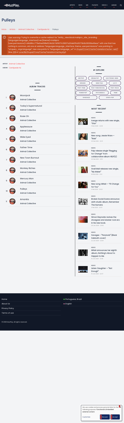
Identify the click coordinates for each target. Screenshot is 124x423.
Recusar (105, 417)
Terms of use (8, 313)
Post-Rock (115, 88)
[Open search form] (120, 5)
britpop (81, 78)
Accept (115, 417)
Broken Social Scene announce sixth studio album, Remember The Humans (105, 202)
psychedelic (100, 93)
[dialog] (101, 413)
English (67, 303)
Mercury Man (27, 178)
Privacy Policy (8, 308)
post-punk (81, 88)
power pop (83, 93)
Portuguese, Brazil (72, 299)
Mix (87, 5)
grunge (83, 83)
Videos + (105, 5)
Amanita (24, 199)
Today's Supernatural (31, 105)
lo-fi (115, 83)
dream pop (95, 78)
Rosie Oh (24, 116)
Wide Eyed (25, 137)
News (80, 5)
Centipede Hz (43, 29)
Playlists (95, 5)
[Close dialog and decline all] (120, 406)
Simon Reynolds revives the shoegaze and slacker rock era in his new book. (105, 220)
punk (115, 93)
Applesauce (26, 126)
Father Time (26, 147)
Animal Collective (26, 29)
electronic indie (112, 78)
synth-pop (110, 97)
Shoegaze (86, 97)
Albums (114, 5)
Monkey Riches (27, 168)
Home (4, 299)
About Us (6, 303)
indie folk (99, 83)
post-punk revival (98, 88)
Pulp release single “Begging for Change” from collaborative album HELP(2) (104, 153)
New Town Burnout (29, 157)
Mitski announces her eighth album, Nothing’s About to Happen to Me (104, 253)
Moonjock (25, 95)
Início (4, 29)
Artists (72, 5)
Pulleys (23, 188)
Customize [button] (86, 417)
